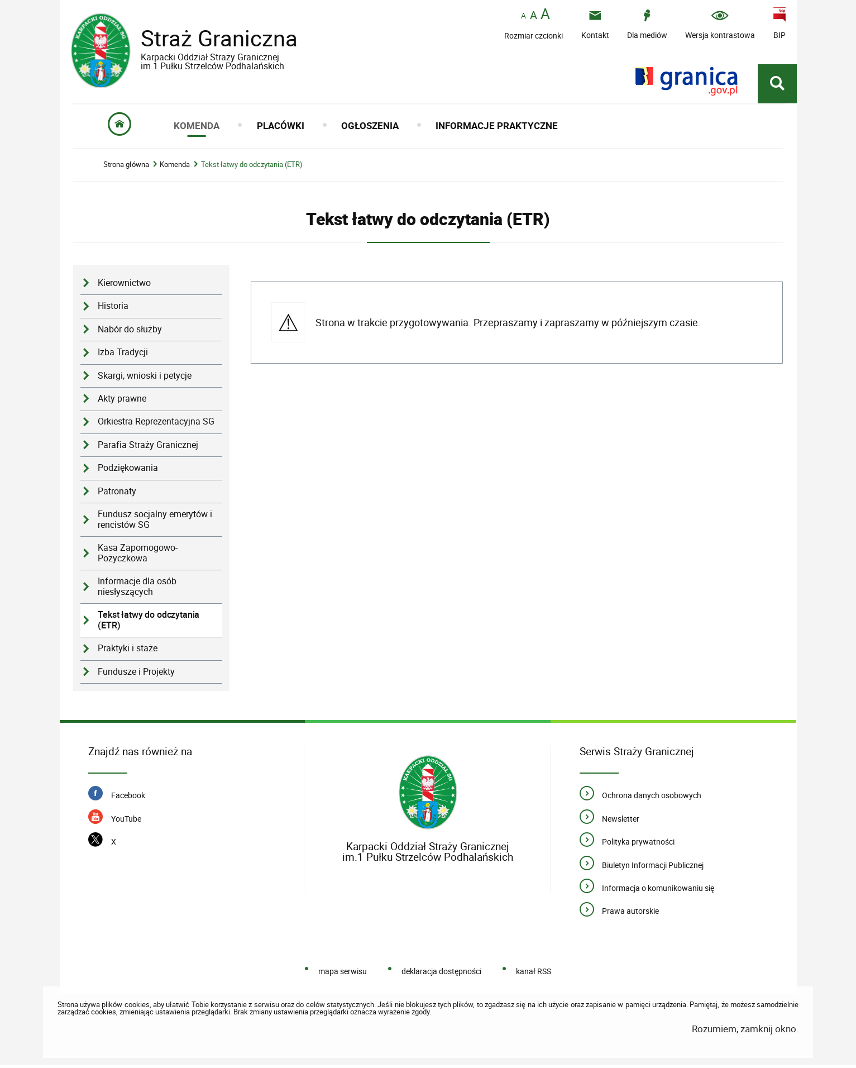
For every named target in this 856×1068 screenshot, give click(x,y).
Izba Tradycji (123, 355)
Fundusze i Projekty (136, 674)
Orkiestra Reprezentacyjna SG (156, 424)
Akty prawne (122, 401)
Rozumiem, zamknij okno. (745, 1031)
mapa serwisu (342, 974)
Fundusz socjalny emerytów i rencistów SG (155, 522)
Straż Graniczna (210, 46)
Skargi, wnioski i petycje (145, 378)
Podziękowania (128, 470)
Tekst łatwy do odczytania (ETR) (252, 167)
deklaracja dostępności (441, 974)
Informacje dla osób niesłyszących (137, 589)
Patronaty (117, 493)
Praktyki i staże (127, 651)
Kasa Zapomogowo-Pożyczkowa (138, 556)
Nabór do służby (130, 331)
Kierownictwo (124, 286)
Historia (113, 308)
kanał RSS (533, 974)
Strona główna (126, 167)
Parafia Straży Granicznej (148, 447)
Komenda (175, 167)
